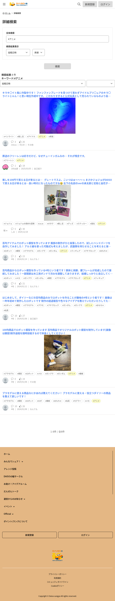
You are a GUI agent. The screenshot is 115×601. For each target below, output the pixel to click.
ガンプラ (41, 251)
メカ (18, 278)
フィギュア (75, 251)
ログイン (105, 4)
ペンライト (9, 136)
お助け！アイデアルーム (15, 483)
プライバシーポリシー (57, 574)
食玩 (93, 223)
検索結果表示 (12, 46)
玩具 (6, 310)
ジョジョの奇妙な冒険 (25, 223)
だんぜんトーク (11, 491)
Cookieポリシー (57, 586)
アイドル (31, 136)
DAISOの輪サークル (13, 476)
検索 (57, 66)
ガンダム (53, 251)
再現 (51, 136)
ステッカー (82, 223)
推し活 (21, 136)
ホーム (6, 13)
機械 (81, 373)
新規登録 (90, 4)
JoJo (41, 223)
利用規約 (57, 578)
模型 (18, 251)
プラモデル (29, 251)
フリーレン (9, 160)
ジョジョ (8, 223)
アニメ (42, 136)
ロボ (40, 401)
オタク (50, 223)
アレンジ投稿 (10, 468)
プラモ (41, 305)
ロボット (8, 251)
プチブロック (90, 251)
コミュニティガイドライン (57, 582)
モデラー (77, 401)
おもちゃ (104, 251)
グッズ (70, 223)
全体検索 (10, 32)
